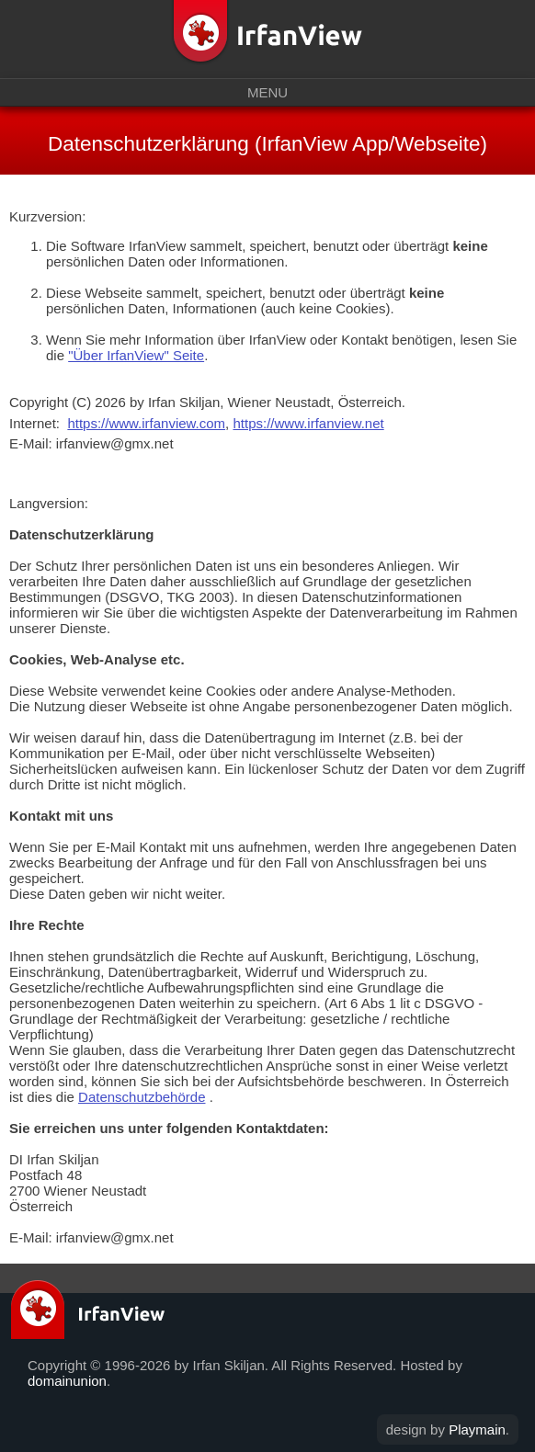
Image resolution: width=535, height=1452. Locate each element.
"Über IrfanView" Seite (136, 355)
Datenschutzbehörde (141, 1097)
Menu (267, 92)
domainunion (67, 1381)
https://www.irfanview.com (146, 423)
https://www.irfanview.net (308, 423)
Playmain (477, 1429)
